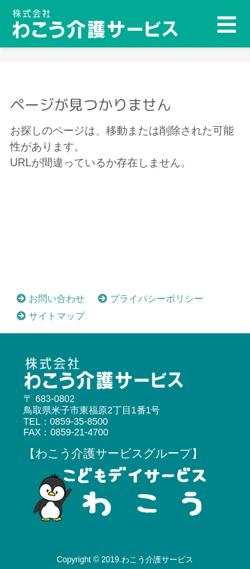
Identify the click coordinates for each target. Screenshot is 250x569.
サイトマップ (51, 316)
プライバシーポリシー (150, 298)
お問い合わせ (51, 298)
